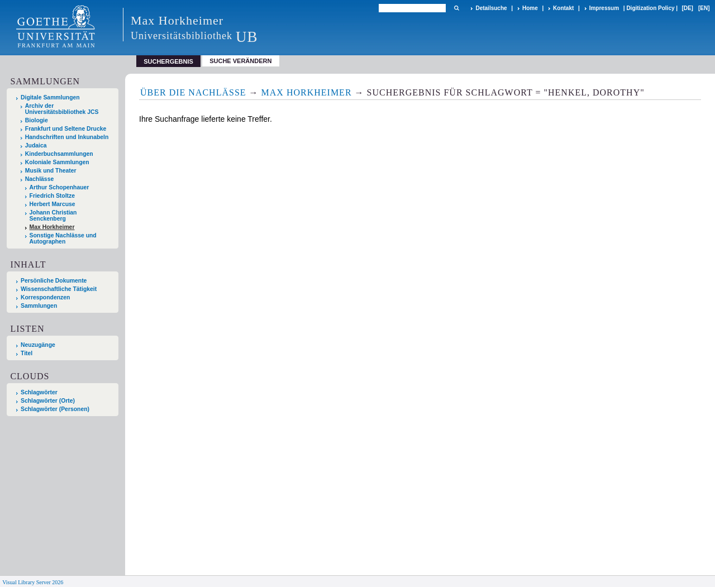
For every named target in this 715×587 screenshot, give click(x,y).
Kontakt (563, 8)
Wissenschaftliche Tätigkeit (59, 289)
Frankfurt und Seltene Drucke (66, 129)
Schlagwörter (39, 392)
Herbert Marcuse (52, 204)
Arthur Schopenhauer (59, 187)
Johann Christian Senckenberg (53, 215)
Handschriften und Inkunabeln (67, 137)
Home (530, 8)
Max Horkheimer (52, 227)
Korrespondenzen (45, 297)
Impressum (604, 8)
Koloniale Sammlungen (57, 162)
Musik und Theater (51, 171)
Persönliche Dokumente (54, 281)
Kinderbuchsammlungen (59, 154)
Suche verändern (240, 61)
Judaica (36, 145)
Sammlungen (39, 306)
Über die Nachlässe (193, 92)
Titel (26, 353)
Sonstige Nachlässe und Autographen (63, 238)
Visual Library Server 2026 (32, 582)
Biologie (36, 120)
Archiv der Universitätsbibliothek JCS (62, 109)
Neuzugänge (38, 345)
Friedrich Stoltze (52, 196)
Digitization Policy (650, 8)
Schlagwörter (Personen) (55, 409)
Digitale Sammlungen (50, 97)
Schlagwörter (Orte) (48, 401)
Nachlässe (39, 179)
